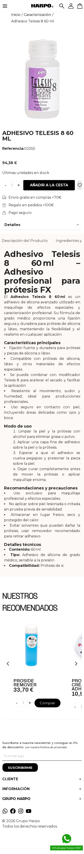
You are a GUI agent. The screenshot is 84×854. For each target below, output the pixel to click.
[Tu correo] (42, 756)
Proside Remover (25, 683)
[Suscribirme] (20, 767)
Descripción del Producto (25, 241)
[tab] (25, 240)
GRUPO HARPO (16, 799)
